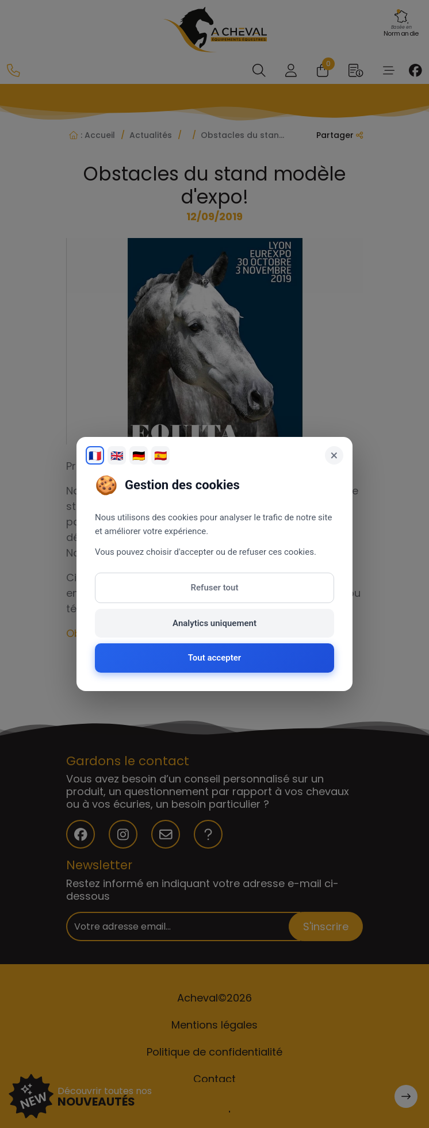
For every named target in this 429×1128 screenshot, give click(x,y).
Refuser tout (215, 587)
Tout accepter (214, 658)
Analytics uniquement (214, 623)
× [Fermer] (334, 455)
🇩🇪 (138, 456)
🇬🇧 (116, 456)
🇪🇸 (160, 456)
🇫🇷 (95, 456)
